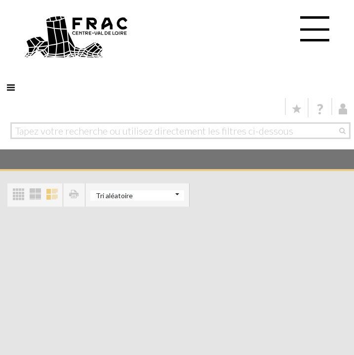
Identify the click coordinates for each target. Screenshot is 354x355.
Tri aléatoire (114, 195)
